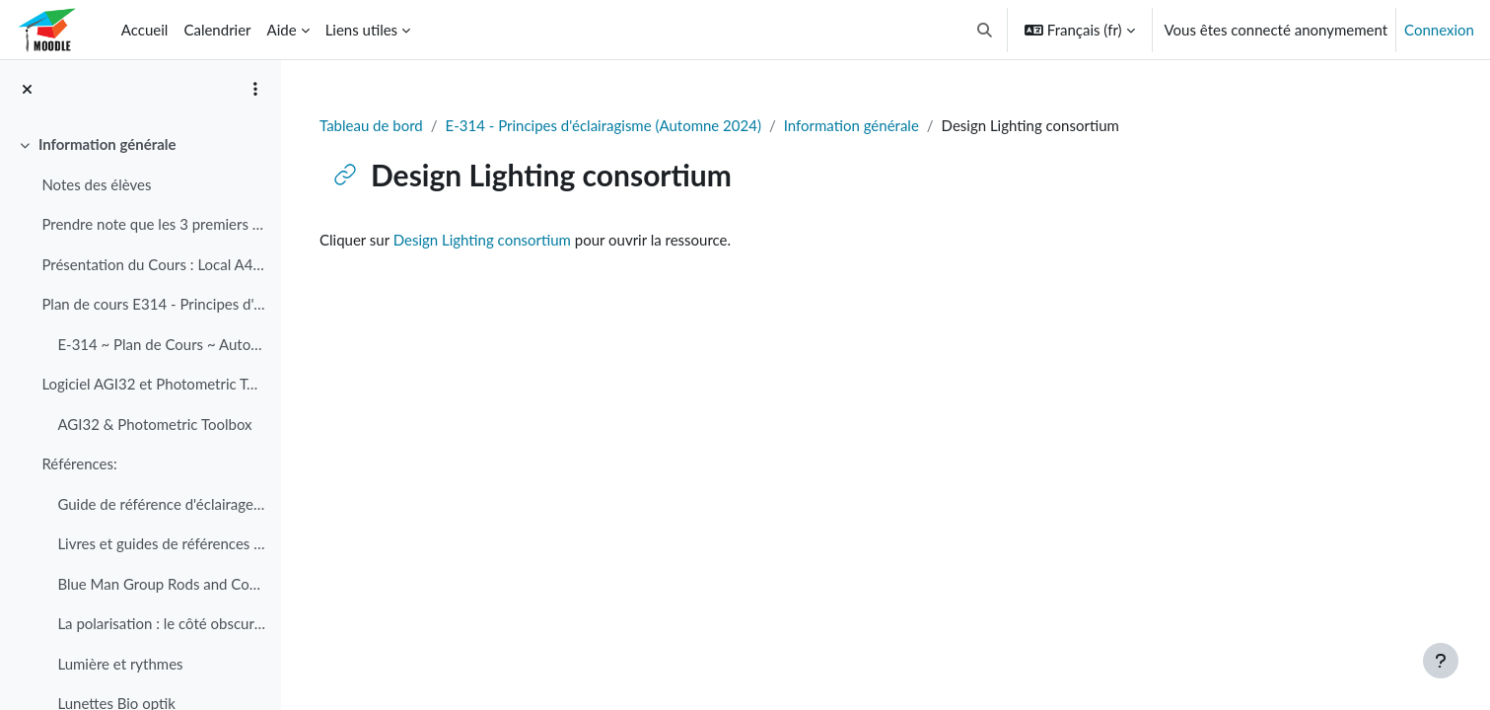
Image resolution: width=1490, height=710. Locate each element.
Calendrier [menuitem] (216, 29)
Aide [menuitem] (282, 29)
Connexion (1439, 29)
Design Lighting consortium (482, 239)
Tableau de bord (371, 125)
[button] (984, 29)
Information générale (851, 125)
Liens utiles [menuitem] (361, 29)
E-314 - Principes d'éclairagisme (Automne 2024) (603, 125)
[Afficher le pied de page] (1440, 660)
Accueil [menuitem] (145, 29)
